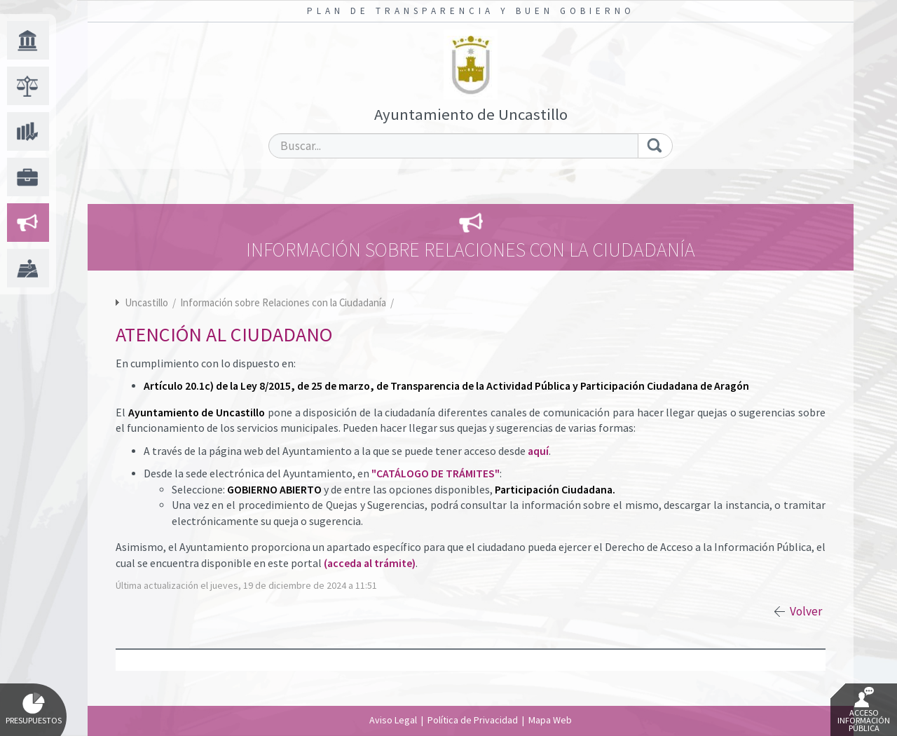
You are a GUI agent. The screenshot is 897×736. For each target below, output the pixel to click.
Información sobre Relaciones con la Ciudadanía (284, 302)
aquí (538, 451)
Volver (806, 611)
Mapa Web (550, 720)
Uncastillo (146, 302)
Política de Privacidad (472, 720)
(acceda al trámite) (370, 563)
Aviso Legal (393, 720)
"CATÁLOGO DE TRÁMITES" (435, 473)
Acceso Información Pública (863, 710)
